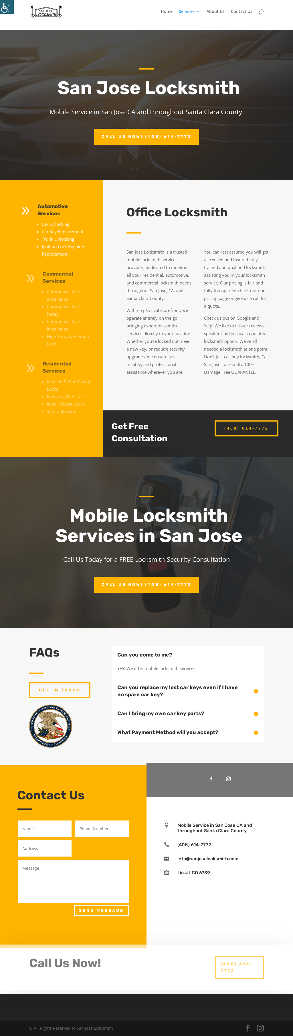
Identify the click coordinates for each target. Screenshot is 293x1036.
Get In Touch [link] (60, 690)
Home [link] (167, 11)
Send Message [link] (101, 910)
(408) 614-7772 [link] (246, 428)
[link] (7, 7)
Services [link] (187, 11)
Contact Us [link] (241, 11)
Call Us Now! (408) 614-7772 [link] (146, 136)
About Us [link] (216, 11)
